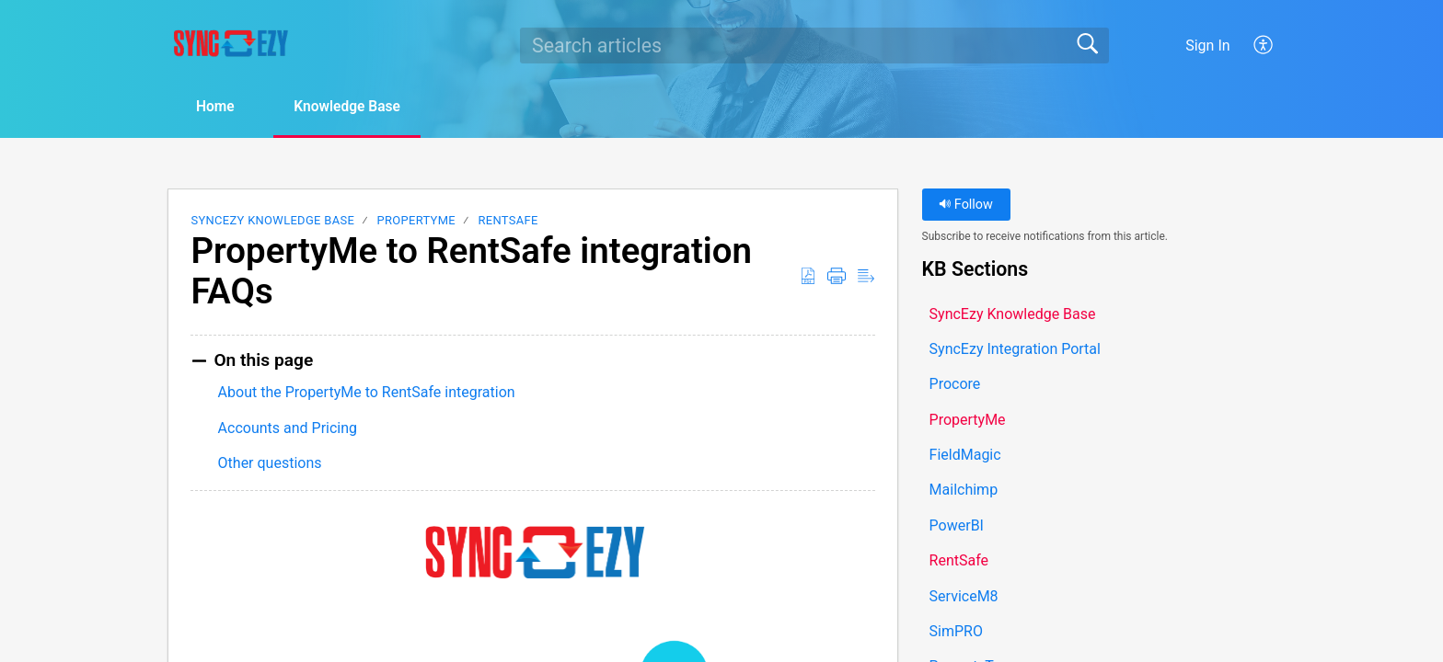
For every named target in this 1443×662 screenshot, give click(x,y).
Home (219, 107)
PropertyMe (416, 221)
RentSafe (507, 221)
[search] (814, 45)
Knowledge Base (358, 107)
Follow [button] (966, 205)
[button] (1264, 45)
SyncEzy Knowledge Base (272, 221)
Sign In (1207, 45)
